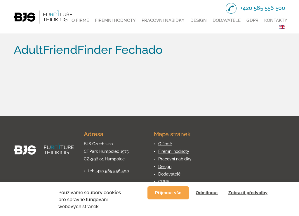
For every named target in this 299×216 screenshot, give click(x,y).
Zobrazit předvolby (247, 192)
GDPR (252, 20)
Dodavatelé (227, 20)
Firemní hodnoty (115, 20)
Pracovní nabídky (163, 20)
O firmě (80, 20)
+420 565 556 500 (112, 171)
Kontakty (275, 20)
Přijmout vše (168, 192)
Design (198, 20)
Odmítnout (207, 192)
